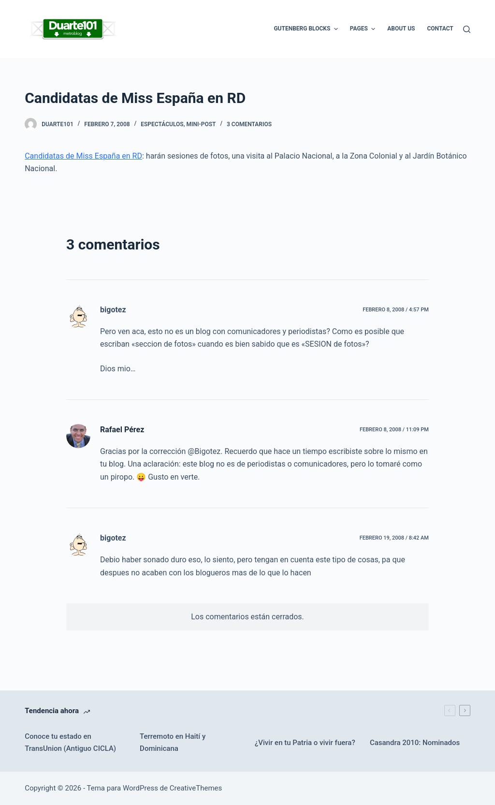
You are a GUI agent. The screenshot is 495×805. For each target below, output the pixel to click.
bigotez (113, 309)
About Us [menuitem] (401, 28)
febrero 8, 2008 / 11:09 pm (394, 429)
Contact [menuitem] (440, 28)
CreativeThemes (196, 788)
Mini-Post (201, 124)
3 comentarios (249, 124)
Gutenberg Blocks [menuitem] (307, 29)
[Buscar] (466, 29)
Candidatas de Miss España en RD (83, 156)
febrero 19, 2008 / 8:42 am (394, 538)
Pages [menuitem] (364, 29)
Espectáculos (162, 124)
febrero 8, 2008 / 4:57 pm (396, 310)
